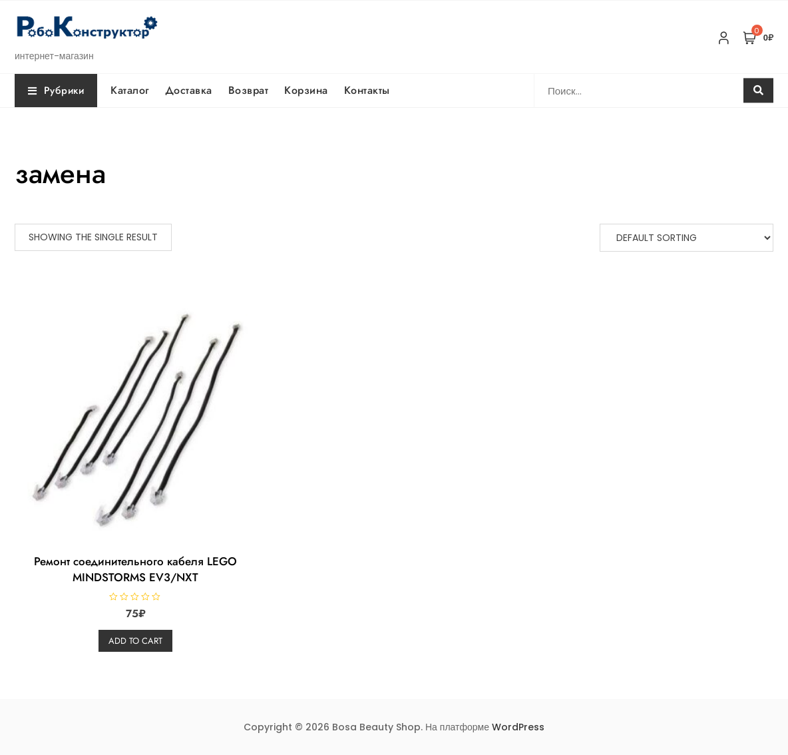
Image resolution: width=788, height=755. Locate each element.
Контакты (367, 90)
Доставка (188, 90)
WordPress (518, 727)
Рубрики (56, 90)
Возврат (248, 90)
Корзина (306, 90)
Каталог (129, 90)
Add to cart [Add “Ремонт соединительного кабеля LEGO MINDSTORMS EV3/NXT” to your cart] (135, 640)
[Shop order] (686, 238)
